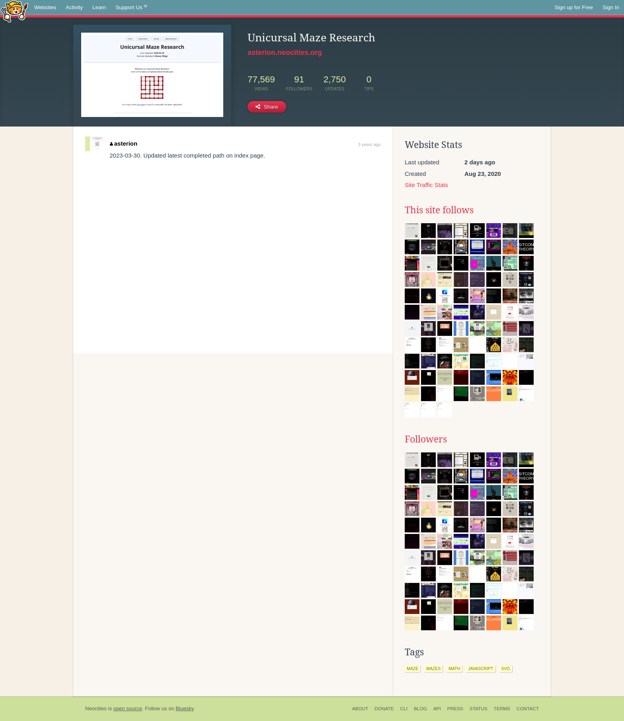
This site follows (439, 210)
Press (455, 708)
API (437, 708)
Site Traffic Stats (426, 184)
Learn (99, 7)
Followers (426, 439)
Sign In (611, 7)
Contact (528, 708)
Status (479, 708)
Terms (502, 708)
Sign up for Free (573, 7)
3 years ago (369, 144)
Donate (384, 708)
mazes (433, 668)
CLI (404, 708)
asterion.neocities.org (285, 53)
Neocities (96, 708)
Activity (74, 7)
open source (127, 708)
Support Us (131, 7)
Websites (45, 7)
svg (505, 668)
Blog (420, 708)
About (360, 708)
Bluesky (185, 708)
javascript (480, 668)
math (454, 668)
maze (412, 668)
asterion (123, 143)
